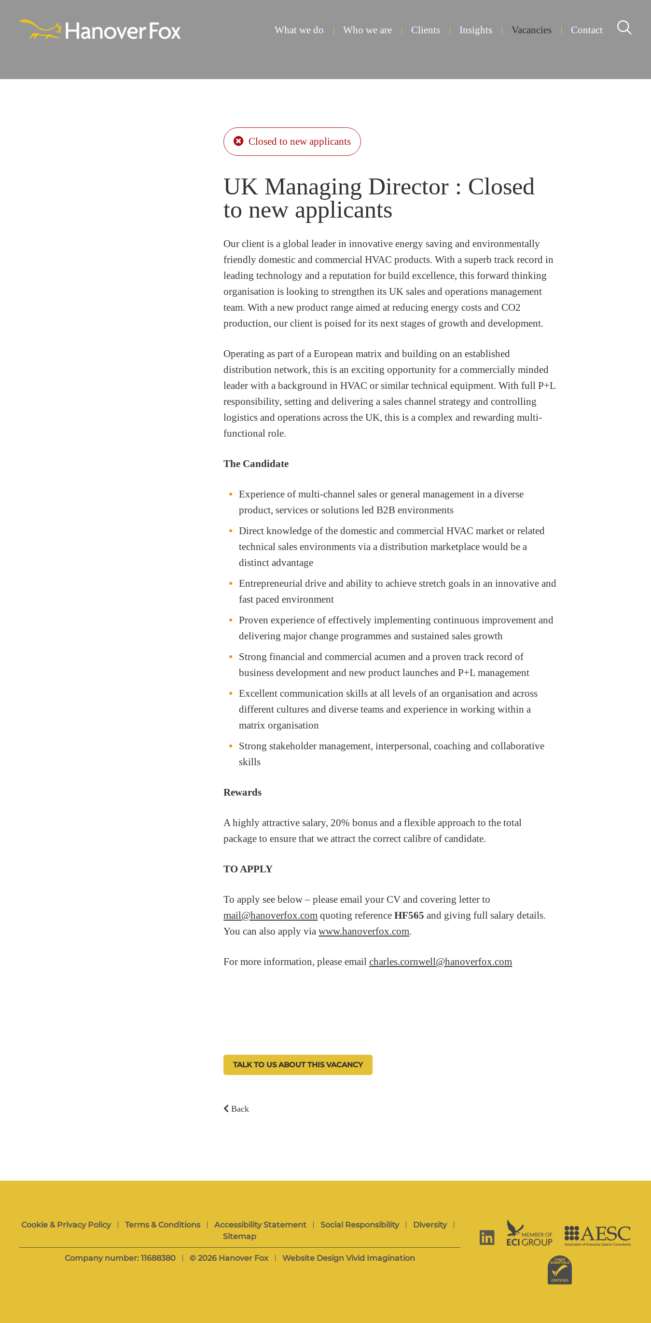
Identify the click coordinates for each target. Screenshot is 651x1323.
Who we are (367, 30)
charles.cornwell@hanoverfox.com (440, 961)
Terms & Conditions (162, 1224)
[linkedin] (487, 1237)
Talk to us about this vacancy (298, 1064)
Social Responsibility (359, 1224)
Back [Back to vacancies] (236, 1108)
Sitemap (239, 1236)
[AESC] (598, 1236)
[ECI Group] (530, 1232)
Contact (587, 30)
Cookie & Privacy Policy (66, 1224)
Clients (425, 30)
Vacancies (532, 30)
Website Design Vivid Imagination (348, 1258)
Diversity (430, 1224)
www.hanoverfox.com (364, 931)
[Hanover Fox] (100, 30)
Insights (475, 30)
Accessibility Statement (260, 1224)
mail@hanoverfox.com (270, 915)
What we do (299, 30)
